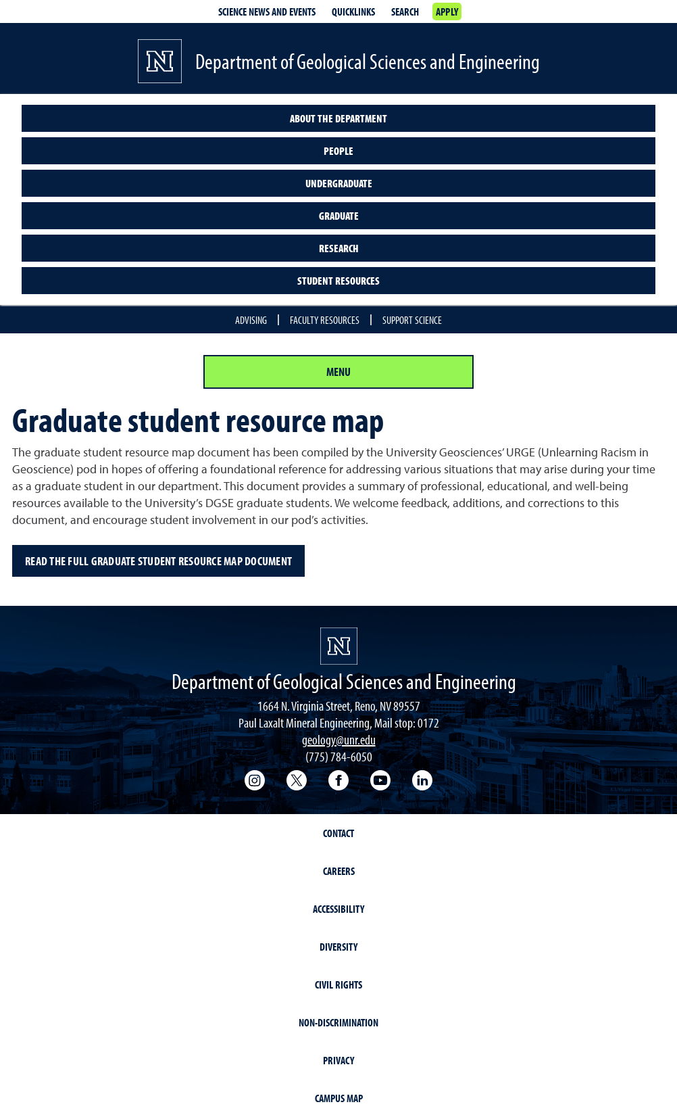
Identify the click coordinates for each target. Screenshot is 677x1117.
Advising (251, 320)
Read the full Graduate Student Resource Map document (158, 561)
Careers (339, 871)
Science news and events (267, 11)
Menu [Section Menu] (338, 371)
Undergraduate (338, 183)
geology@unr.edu (339, 739)
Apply (447, 11)
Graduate (339, 215)
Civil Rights (338, 984)
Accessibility (338, 909)
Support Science (412, 320)
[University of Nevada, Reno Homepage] (338, 646)
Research (339, 248)
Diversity (338, 946)
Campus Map (339, 1098)
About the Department (338, 118)
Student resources (338, 280)
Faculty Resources (324, 320)
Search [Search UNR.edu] (405, 11)
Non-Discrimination (338, 1022)
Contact (338, 833)
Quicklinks (353, 11)
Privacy (338, 1060)
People (338, 151)
